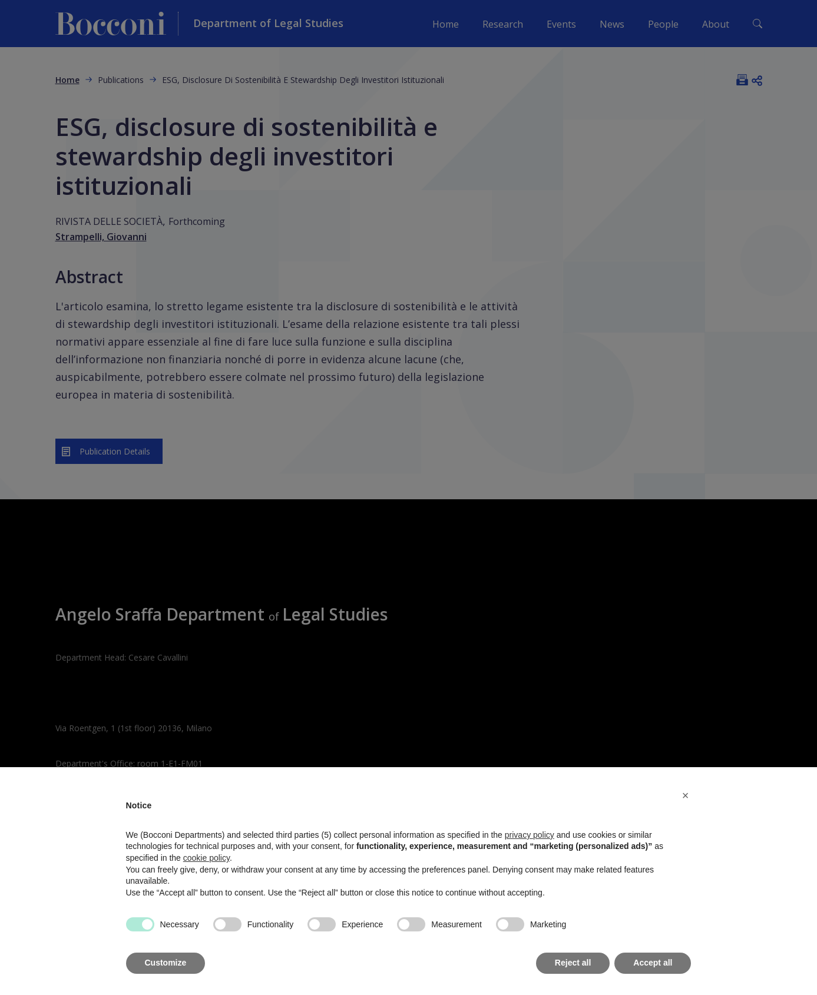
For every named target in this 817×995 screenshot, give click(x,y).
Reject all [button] (573, 962)
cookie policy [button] (206, 858)
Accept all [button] (652, 962)
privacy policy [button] (529, 835)
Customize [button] (166, 962)
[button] (685, 795)
